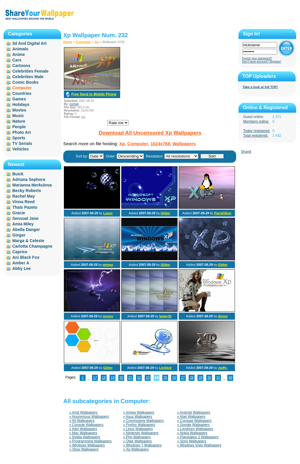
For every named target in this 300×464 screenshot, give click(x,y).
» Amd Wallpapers (83, 412)
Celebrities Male (28, 76)
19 (113, 378)
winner (108, 264)
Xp (97, 42)
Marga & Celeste (28, 240)
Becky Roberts (26, 190)
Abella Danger (26, 229)
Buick (17, 174)
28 (192, 378)
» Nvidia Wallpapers (84, 437)
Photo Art (21, 132)
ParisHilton (222, 213)
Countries (21, 93)
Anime (18, 54)
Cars (16, 60)
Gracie (18, 212)
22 (139, 378)
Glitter (165, 213)
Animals (20, 49)
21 (130, 378)
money (108, 316)
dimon (223, 316)
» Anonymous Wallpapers (89, 417)
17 (95, 378)
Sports (18, 138)
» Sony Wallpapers (191, 441)
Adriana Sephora (28, 179)
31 (218, 378)
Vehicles (20, 149)
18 (104, 378)
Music (18, 115)
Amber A (20, 263)
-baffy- (223, 367)
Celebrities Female (30, 71)
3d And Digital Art (29, 43)
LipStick (165, 367)
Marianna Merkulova (32, 185)
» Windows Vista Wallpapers (199, 445)
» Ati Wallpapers (81, 421)
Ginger (18, 235)
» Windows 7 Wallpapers (142, 445)
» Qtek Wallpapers (137, 441)
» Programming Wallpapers (90, 441)
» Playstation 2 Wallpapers (198, 437)
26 (174, 378)
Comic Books (25, 82)
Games (19, 99)
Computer (83, 42)
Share (245, 152)
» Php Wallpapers (137, 437)
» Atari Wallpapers (191, 417)
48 (230, 378)
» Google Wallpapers (193, 425)
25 (165, 378)
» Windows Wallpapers (87, 445)
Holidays (20, 104)
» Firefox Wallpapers (139, 425)
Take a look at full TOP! (260, 87)
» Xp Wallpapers (136, 449)
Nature (18, 121)
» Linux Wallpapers (138, 429)
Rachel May (23, 196)
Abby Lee (21, 268)
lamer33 (165, 316)
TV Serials (22, 143)
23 (148, 378)
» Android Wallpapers (193, 412)
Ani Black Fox (26, 257)
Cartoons (21, 65)
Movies (19, 110)
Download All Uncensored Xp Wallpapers (150, 133)
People (19, 126)
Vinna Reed (23, 201)
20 (121, 378)
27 (183, 378)
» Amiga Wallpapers (138, 412)
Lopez (108, 213)
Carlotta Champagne (32, 246)
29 (200, 378)
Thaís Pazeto (25, 207)
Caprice (19, 251)
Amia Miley (23, 224)
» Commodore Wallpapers (143, 421)
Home (67, 42)
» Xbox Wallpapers (83, 449)
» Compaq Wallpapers (194, 421)
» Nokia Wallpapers (192, 433)
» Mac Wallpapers (83, 433)
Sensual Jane (25, 218)
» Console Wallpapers (86, 425)
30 (209, 378)
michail (74, 104)
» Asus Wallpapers (137, 417)
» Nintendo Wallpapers (140, 433)
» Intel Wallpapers (83, 429)
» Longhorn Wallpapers (195, 429)
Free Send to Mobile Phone (93, 94)
